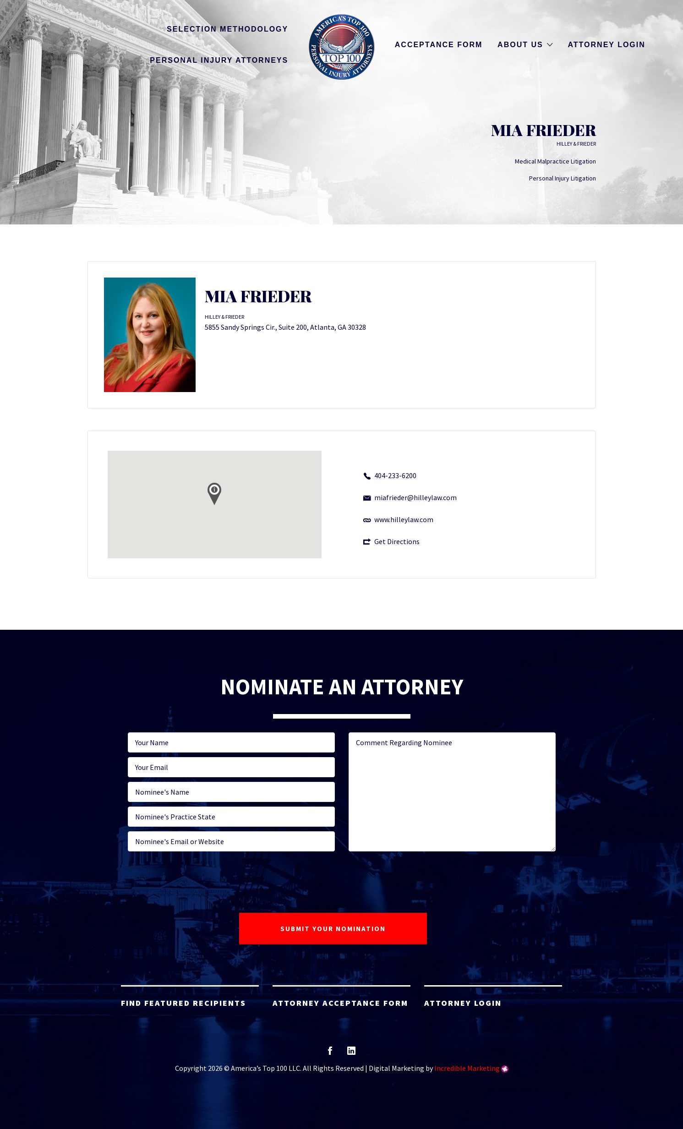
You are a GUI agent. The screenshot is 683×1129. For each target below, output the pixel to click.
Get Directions (397, 541)
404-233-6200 (395, 475)
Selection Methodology (227, 29)
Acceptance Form (438, 45)
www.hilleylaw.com (403, 519)
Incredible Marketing (467, 1068)
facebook (330, 1053)
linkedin (351, 1053)
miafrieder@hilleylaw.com (415, 497)
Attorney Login (606, 45)
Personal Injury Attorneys (219, 60)
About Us (520, 45)
